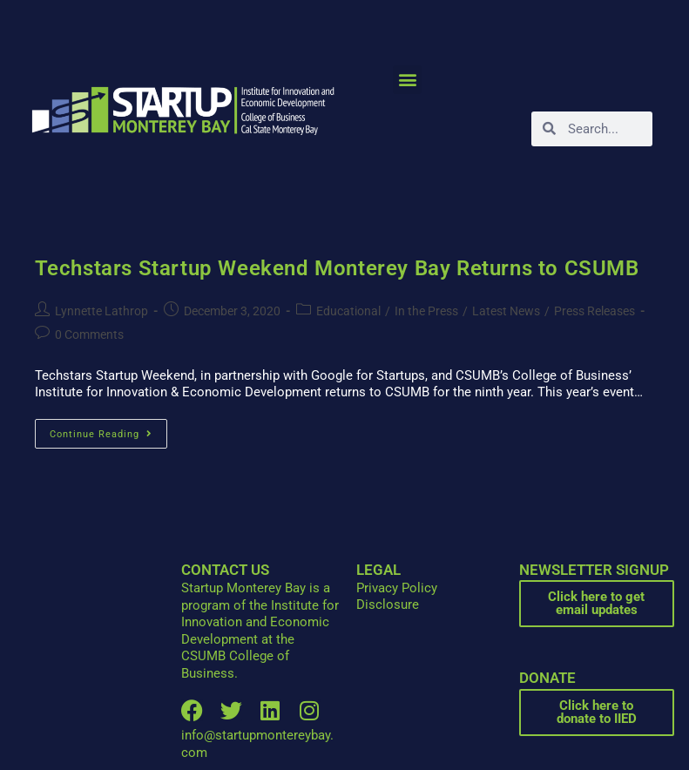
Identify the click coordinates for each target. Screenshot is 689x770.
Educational (348, 311)
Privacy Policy (396, 588)
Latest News (506, 311)
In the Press (426, 311)
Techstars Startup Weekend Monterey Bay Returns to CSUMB (337, 268)
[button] (407, 79)
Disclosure (387, 604)
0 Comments (89, 334)
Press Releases (594, 311)
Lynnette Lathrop (101, 311)
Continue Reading (108, 429)
